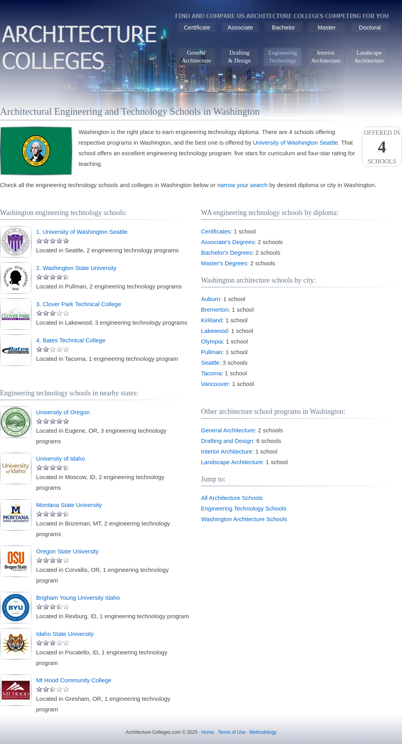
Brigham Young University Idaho (78, 597)
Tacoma (211, 373)
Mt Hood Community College (73, 680)
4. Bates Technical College (71, 340)
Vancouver (215, 383)
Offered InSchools (382, 147)
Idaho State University (65, 633)
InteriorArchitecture (326, 57)
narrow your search (242, 185)
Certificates (215, 231)
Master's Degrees (224, 263)
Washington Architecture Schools (244, 519)
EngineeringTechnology (282, 57)
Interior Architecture (226, 451)
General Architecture (228, 430)
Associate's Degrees (227, 242)
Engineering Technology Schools (243, 508)
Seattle (210, 362)
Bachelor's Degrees (226, 252)
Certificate (197, 27)
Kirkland (211, 320)
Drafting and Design (227, 440)
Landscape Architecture (232, 462)
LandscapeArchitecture (369, 57)
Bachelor (283, 27)
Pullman (211, 352)
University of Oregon (63, 412)
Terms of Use (232, 732)
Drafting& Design (239, 57)
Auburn (210, 299)
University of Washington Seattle (295, 142)
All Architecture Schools (232, 497)
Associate (240, 27)
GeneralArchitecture (196, 57)
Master (327, 27)
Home (207, 732)
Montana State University (69, 505)
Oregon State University (67, 551)
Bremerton (214, 309)
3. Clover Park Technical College (78, 304)
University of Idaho (60, 458)
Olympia (212, 341)
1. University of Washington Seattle (82, 231)
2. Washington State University (76, 268)
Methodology (262, 732)
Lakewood (214, 330)
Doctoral (370, 27)
